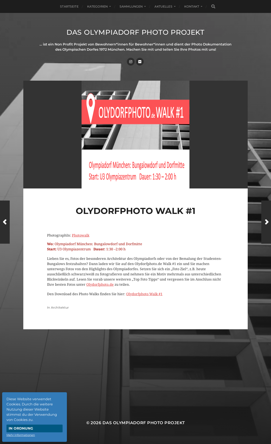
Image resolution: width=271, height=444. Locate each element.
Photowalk (80, 235)
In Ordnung (21, 428)
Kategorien (97, 6)
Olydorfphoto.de (100, 284)
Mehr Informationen (20, 435)
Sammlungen (131, 6)
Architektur (60, 307)
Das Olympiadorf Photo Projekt (135, 32)
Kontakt (191, 6)
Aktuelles (163, 6)
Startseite (69, 6)
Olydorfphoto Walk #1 (144, 294)
